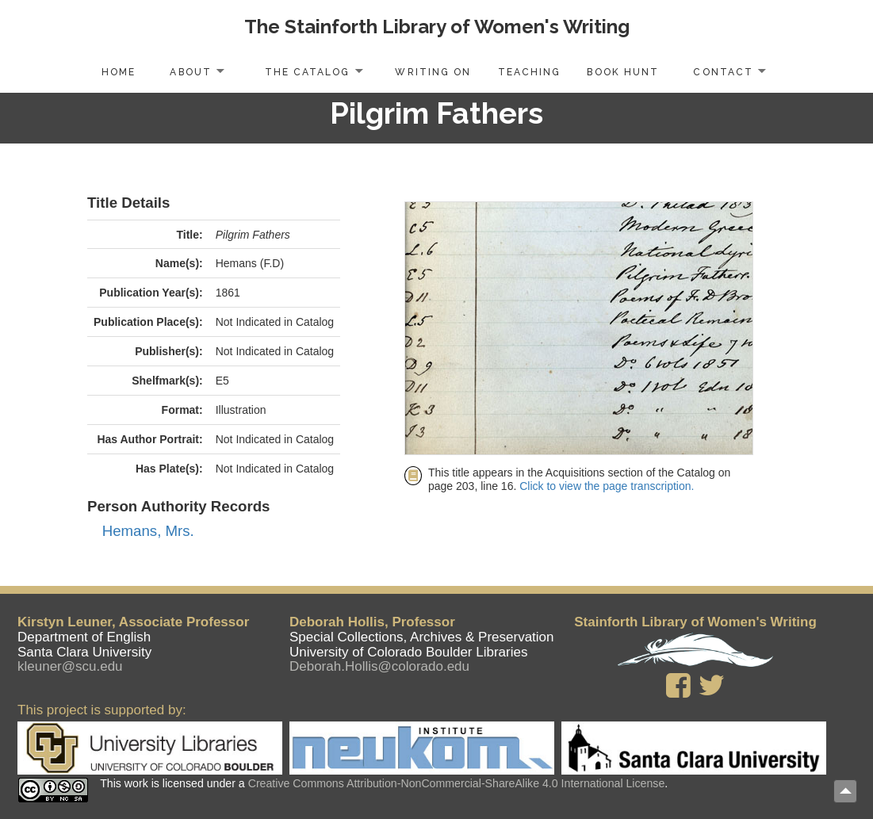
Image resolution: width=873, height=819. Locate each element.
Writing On (432, 72)
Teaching (529, 72)
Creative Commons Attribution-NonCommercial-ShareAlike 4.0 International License (456, 783)
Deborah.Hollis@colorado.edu (379, 666)
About (190, 72)
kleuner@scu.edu (70, 666)
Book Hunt (622, 72)
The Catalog (307, 72)
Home (118, 72)
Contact (722, 72)
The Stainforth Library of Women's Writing (437, 26)
